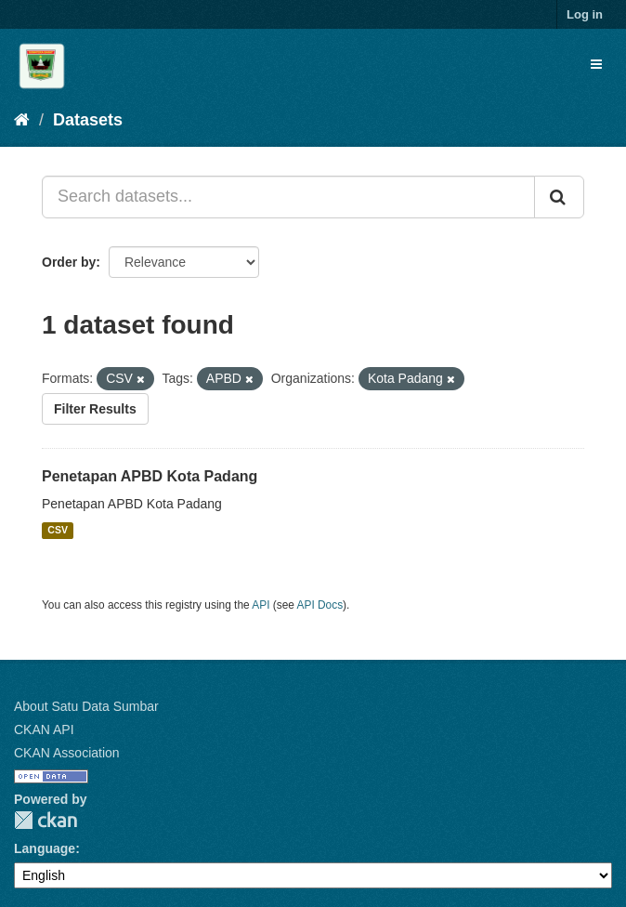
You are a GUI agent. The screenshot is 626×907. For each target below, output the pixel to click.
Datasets (88, 120)
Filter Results (95, 408)
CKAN (45, 820)
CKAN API (44, 729)
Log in (585, 14)
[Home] (22, 120)
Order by (69, 262)
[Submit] (559, 197)
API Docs (320, 604)
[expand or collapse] (596, 64)
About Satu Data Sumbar (86, 706)
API (260, 604)
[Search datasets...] (288, 197)
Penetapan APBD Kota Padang (149, 476)
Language (44, 848)
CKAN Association (67, 752)
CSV (57, 530)
